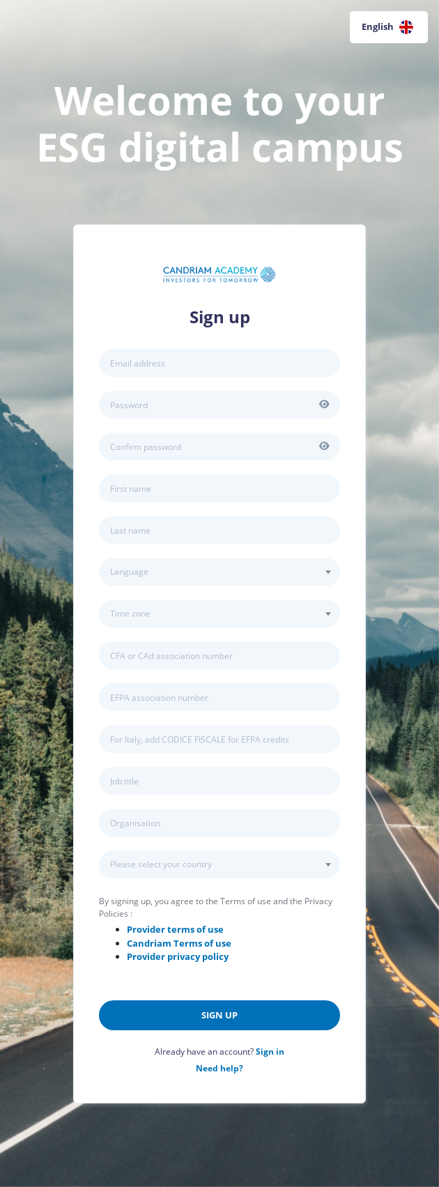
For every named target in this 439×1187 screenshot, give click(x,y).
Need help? (219, 1068)
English (387, 27)
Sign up (219, 1015)
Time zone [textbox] (130, 613)
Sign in (270, 1051)
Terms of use (179, 943)
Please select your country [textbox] (161, 864)
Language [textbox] (129, 571)
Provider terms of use (175, 929)
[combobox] (219, 572)
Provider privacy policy (178, 956)
